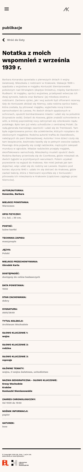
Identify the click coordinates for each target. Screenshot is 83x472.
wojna (5, 336)
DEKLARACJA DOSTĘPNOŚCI (13, 456)
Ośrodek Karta (10, 265)
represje (7, 360)
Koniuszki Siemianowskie (17, 391)
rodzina (6, 348)
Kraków (6, 387)
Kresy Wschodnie (12, 383)
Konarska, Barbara (13, 194)
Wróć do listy (16, 39)
